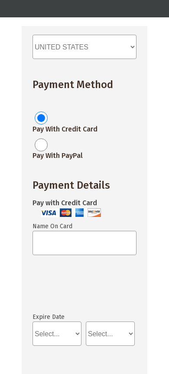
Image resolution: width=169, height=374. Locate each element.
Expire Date (48, 317)
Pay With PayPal (57, 155)
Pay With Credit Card (65, 129)
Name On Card (52, 226)
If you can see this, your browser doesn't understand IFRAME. (71, 288)
